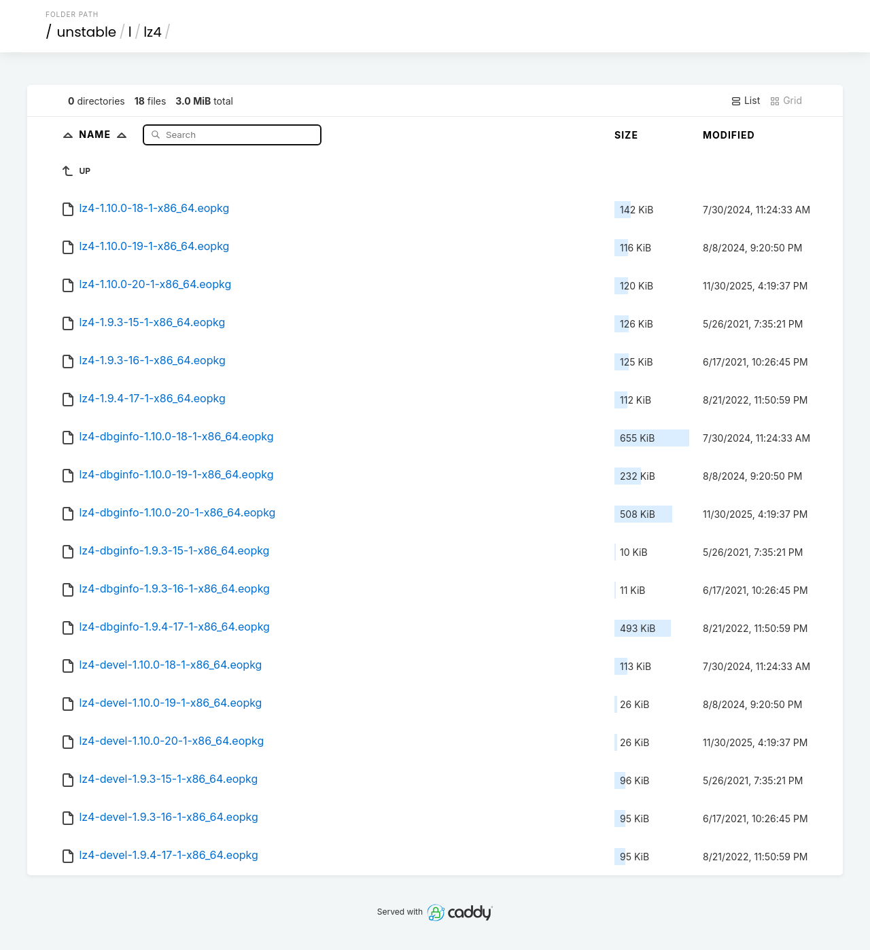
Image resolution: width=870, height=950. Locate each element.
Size (626, 135)
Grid (785, 100)
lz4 (152, 31)
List (745, 100)
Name (106, 134)
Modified (729, 135)
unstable (87, 31)
